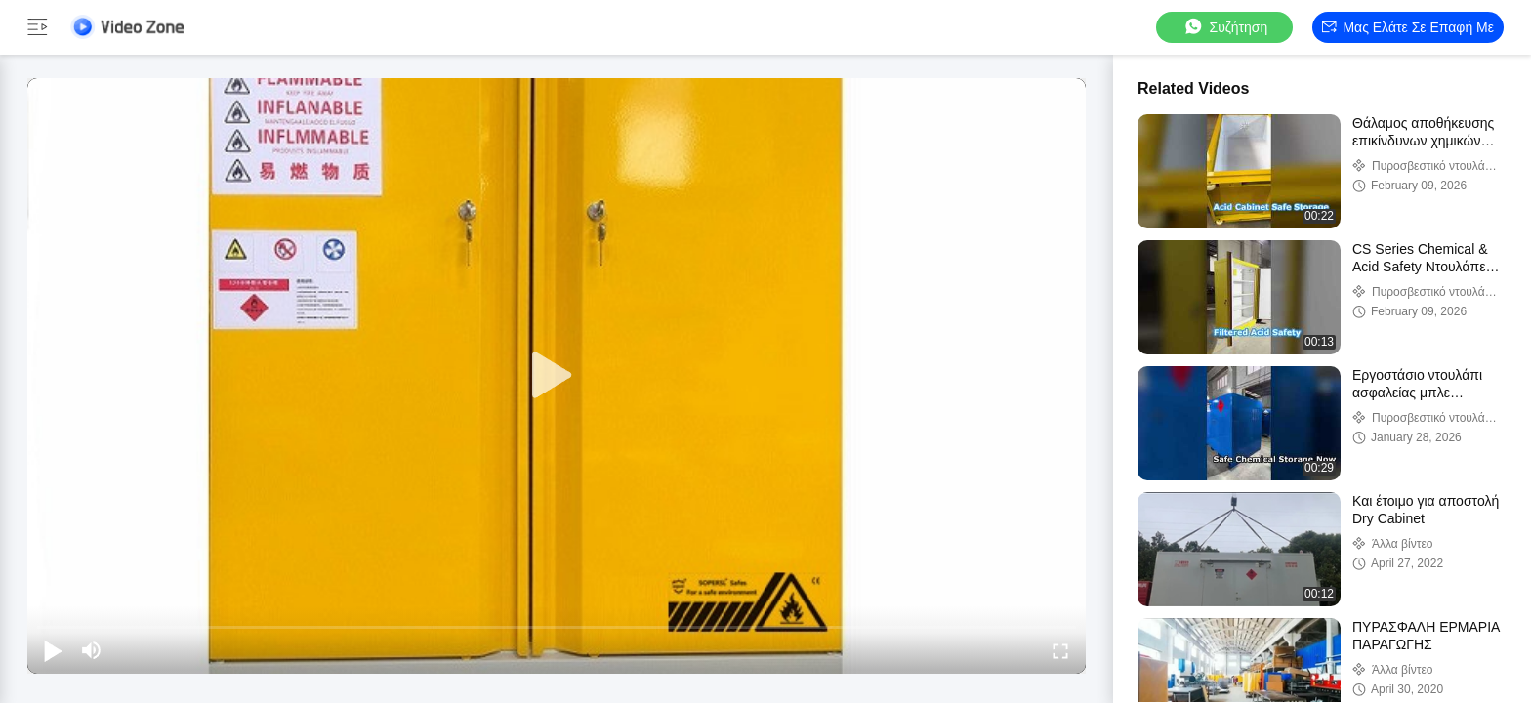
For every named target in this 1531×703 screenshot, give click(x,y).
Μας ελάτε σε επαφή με (1408, 27)
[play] (556, 376)
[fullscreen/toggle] (1060, 650)
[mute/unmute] (91, 650)
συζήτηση (1225, 27)
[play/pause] (52, 650)
